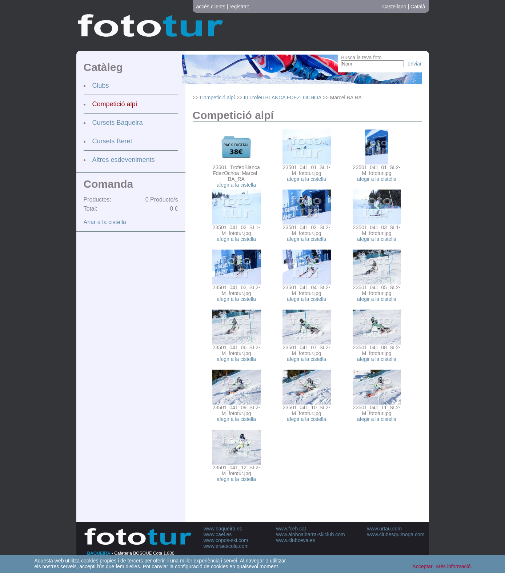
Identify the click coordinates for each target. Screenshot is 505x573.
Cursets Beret (112, 141)
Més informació (453, 566)
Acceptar (422, 566)
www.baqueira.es (223, 529)
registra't (239, 6)
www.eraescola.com (226, 546)
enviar (414, 64)
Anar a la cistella (105, 222)
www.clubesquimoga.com (396, 534)
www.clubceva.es (295, 540)
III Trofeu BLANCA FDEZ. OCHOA (282, 97)
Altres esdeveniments (123, 159)
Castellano (394, 6)
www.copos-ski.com (226, 540)
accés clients (210, 6)
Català (417, 6)
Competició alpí (114, 104)
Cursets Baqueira (117, 122)
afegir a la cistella (236, 185)
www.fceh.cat (291, 529)
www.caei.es (218, 534)
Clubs (100, 85)
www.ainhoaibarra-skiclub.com (310, 534)
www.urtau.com (384, 529)
